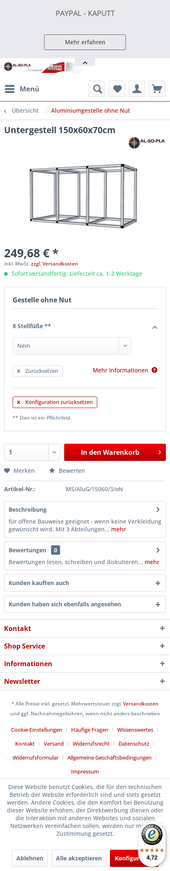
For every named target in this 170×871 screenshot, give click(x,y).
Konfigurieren (134, 858)
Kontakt (25, 743)
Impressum (85, 771)
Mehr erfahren (85, 42)
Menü (22, 87)
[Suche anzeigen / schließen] (97, 89)
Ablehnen (29, 858)
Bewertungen (27, 550)
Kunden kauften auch (39, 583)
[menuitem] (21, 89)
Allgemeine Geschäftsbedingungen (109, 757)
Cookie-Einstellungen (36, 729)
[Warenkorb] (157, 89)
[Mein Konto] (137, 89)
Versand (54, 743)
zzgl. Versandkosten (54, 263)
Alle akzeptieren (79, 858)
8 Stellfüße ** (85, 326)
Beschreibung (28, 509)
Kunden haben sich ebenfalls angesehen (65, 604)
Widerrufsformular (35, 757)
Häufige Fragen (89, 729)
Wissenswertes (135, 729)
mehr (118, 529)
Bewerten (67, 470)
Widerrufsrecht (91, 743)
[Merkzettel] (117, 89)
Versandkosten (141, 703)
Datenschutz (134, 743)
